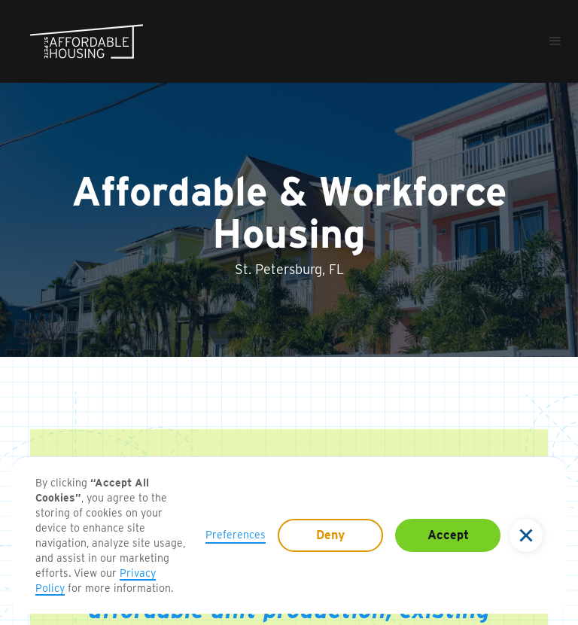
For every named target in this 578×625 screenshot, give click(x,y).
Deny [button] (330, 535)
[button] (526, 535)
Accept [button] (448, 535)
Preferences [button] (235, 535)
